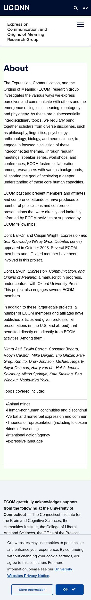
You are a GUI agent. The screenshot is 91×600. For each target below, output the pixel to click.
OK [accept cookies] (69, 589)
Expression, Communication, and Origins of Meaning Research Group (27, 32)
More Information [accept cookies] (32, 590)
